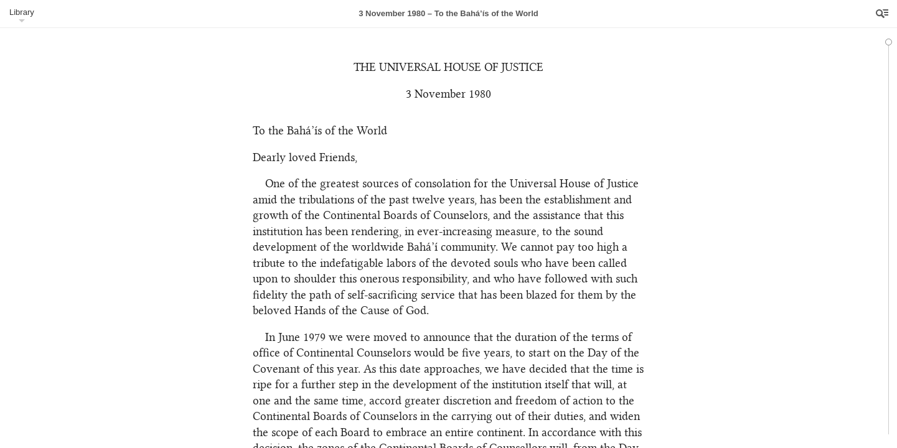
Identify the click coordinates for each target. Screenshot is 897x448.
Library (21, 12)
